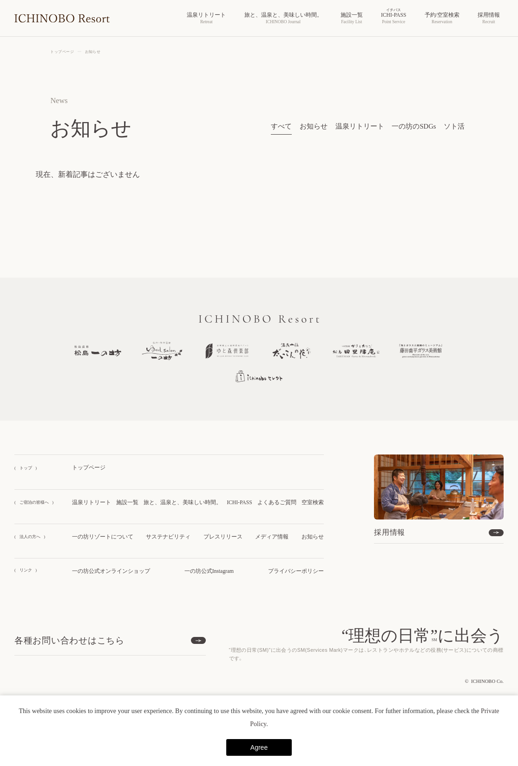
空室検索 (313, 503)
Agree (259, 747)
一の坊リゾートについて (102, 537)
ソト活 (454, 126)
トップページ (88, 468)
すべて (281, 126)
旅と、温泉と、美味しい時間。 (183, 503)
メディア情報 (272, 537)
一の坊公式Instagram (209, 571)
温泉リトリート (359, 126)
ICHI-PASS (239, 503)
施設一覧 (127, 503)
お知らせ (314, 126)
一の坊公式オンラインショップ (111, 571)
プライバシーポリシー (296, 571)
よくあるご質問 (276, 503)
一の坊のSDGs (414, 126)
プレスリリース (223, 537)
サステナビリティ (168, 537)
